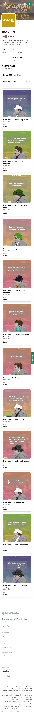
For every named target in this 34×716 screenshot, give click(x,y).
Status (4, 659)
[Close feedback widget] (32, 353)
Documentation (8, 640)
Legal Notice (6, 647)
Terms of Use (7, 643)
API (3, 663)
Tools (4, 655)
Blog (4, 636)
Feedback (32, 359)
